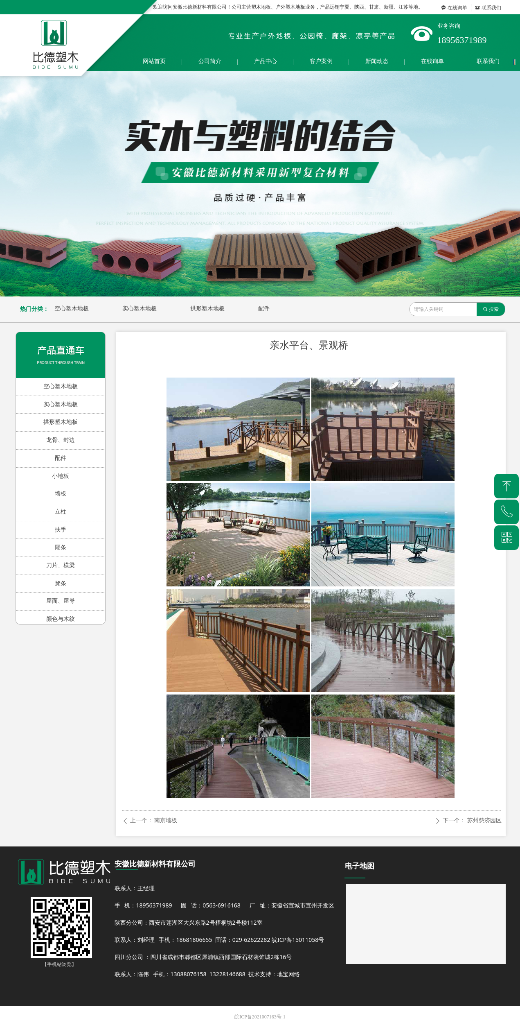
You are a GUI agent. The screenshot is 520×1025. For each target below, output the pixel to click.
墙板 (60, 494)
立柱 (60, 512)
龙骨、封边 (60, 440)
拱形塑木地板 (207, 308)
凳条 (60, 583)
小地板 (60, 476)
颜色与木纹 (60, 619)
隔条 (60, 547)
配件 (264, 308)
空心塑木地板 (71, 308)
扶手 (60, 530)
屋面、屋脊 (60, 601)
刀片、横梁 (60, 565)
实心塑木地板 (139, 308)
